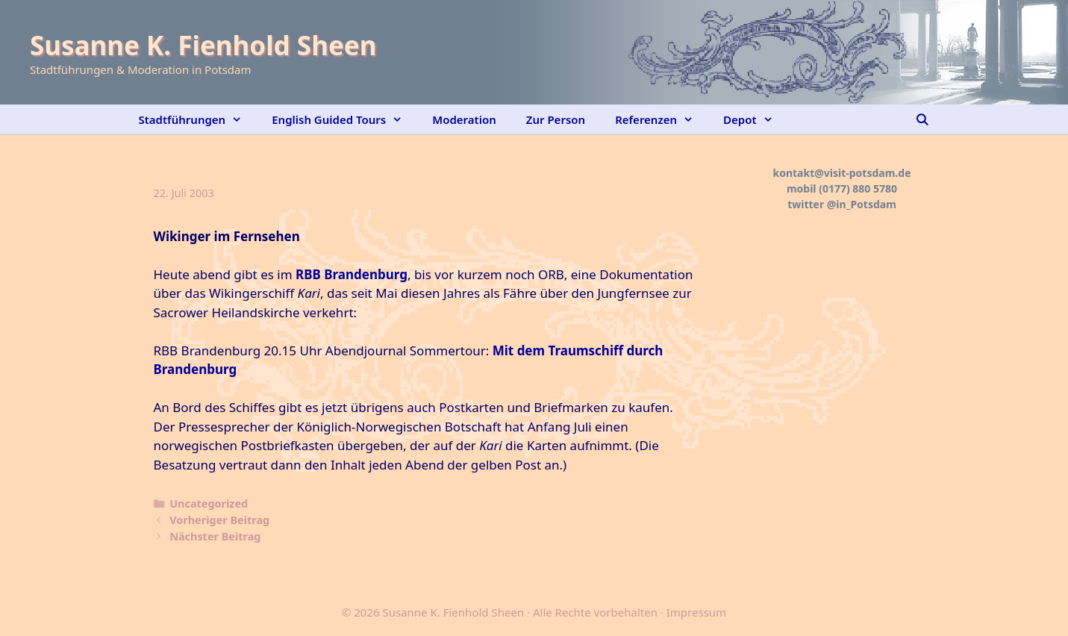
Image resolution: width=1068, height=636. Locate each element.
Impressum (696, 612)
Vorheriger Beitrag (219, 520)
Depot (755, 119)
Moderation (464, 119)
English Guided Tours (344, 119)
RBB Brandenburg (351, 274)
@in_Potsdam (861, 204)
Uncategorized (208, 503)
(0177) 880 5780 (858, 188)
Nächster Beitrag (214, 536)
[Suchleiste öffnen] (922, 119)
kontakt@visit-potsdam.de (842, 173)
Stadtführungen (198, 119)
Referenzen (661, 119)
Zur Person (555, 119)
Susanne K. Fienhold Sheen (203, 45)
